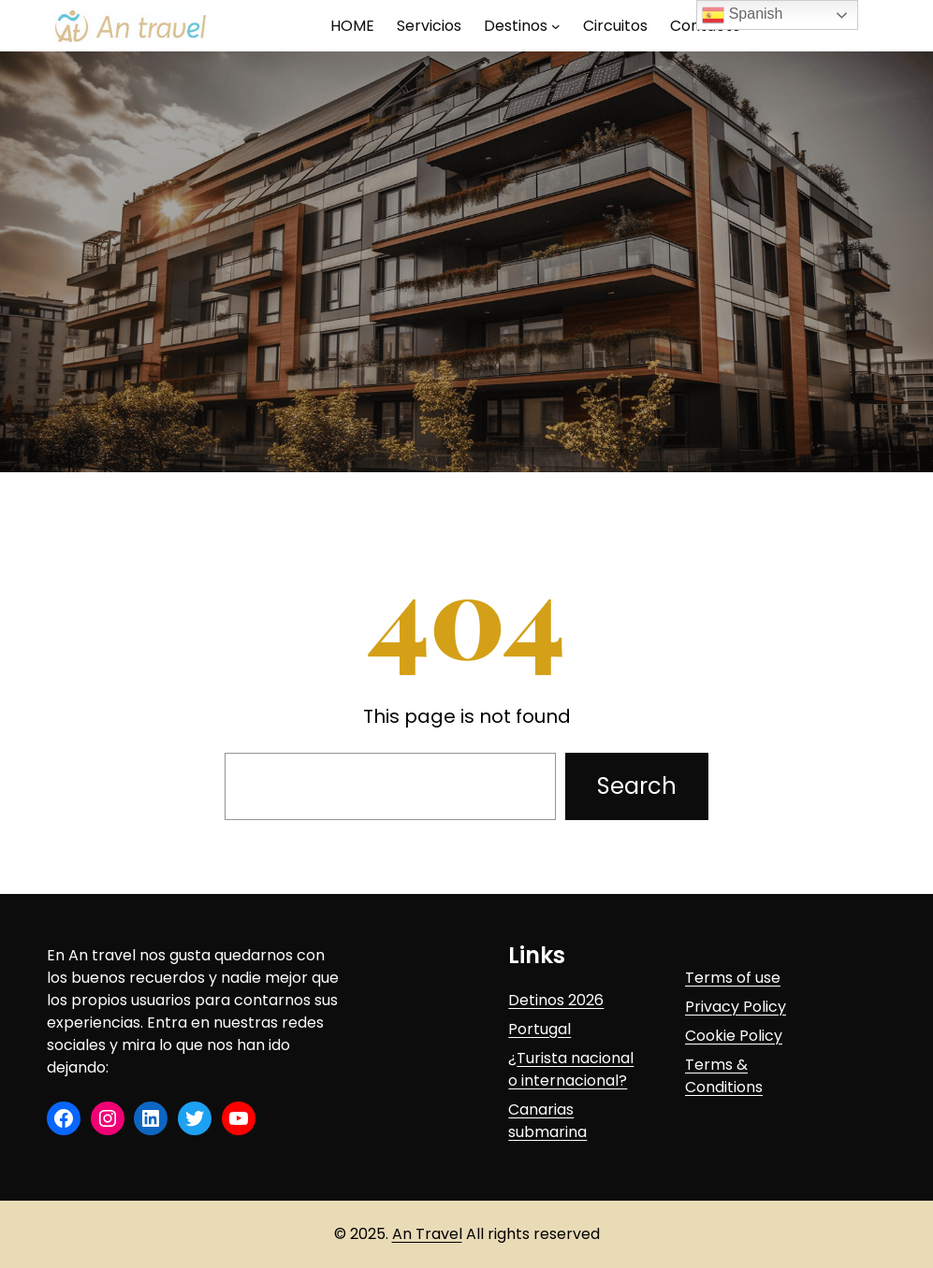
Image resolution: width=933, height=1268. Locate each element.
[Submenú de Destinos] (556, 26)
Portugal (539, 1029)
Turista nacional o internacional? (571, 1069)
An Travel (427, 1234)
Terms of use (732, 977)
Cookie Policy (733, 1035)
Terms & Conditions (724, 1076)
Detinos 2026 (556, 1000)
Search (637, 786)
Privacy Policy (735, 1006)
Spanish (742, 15)
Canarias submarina (547, 1121)
